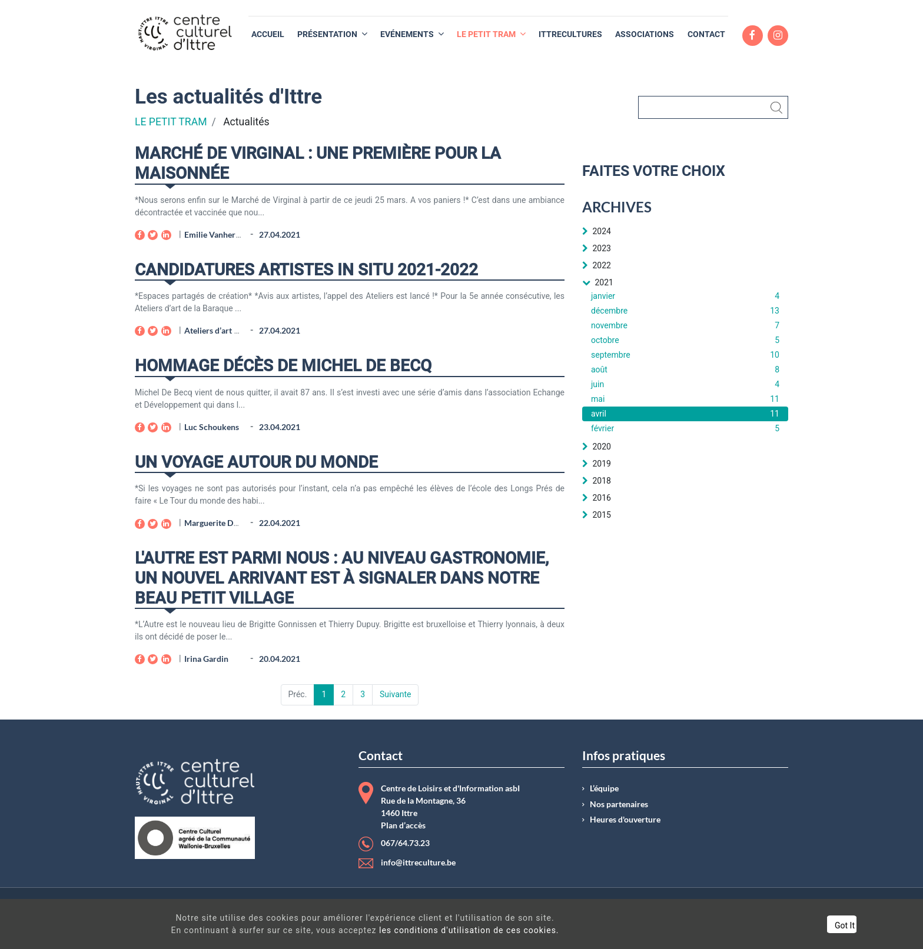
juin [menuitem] (685, 384)
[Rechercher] (713, 107)
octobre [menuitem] (685, 340)
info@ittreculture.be (418, 862)
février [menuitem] (685, 428)
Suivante (395, 694)
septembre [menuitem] (685, 355)
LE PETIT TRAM (171, 122)
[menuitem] (267, 34)
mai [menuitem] (685, 399)
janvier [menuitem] (685, 296)
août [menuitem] (685, 370)
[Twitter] (153, 235)
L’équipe (604, 788)
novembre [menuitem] (685, 325)
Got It (799, 925)
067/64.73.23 (405, 843)
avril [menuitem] (685, 414)
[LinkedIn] (166, 235)
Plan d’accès (403, 825)
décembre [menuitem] (685, 311)
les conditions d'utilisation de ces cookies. (451, 930)
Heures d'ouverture (625, 819)
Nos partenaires (619, 804)
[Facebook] (140, 235)
